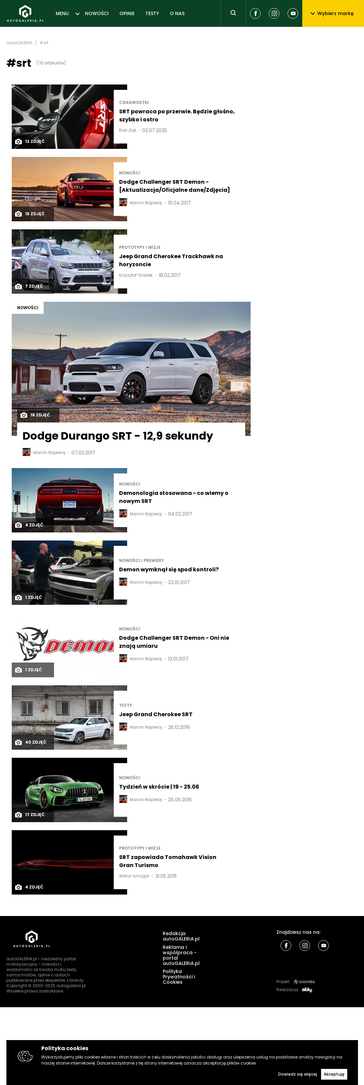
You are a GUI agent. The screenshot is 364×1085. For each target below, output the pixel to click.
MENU (62, 13)
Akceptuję (334, 1074)
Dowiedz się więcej (297, 1074)
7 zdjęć (28, 286)
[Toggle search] (233, 13)
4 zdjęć (28, 525)
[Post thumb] (69, 116)
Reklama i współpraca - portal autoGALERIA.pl (181, 955)
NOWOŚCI (97, 13)
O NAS (177, 13)
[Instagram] (274, 13)
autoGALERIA (19, 43)
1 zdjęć (28, 597)
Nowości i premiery (141, 560)
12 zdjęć (29, 141)
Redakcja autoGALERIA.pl (181, 936)
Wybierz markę (332, 13)
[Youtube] (293, 13)
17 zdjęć (29, 815)
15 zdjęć (29, 214)
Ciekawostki (134, 102)
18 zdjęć (35, 415)
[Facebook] (255, 13)
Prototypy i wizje (140, 247)
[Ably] (307, 989)
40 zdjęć (30, 742)
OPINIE (127, 13)
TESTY (152, 13)
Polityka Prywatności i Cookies (179, 976)
